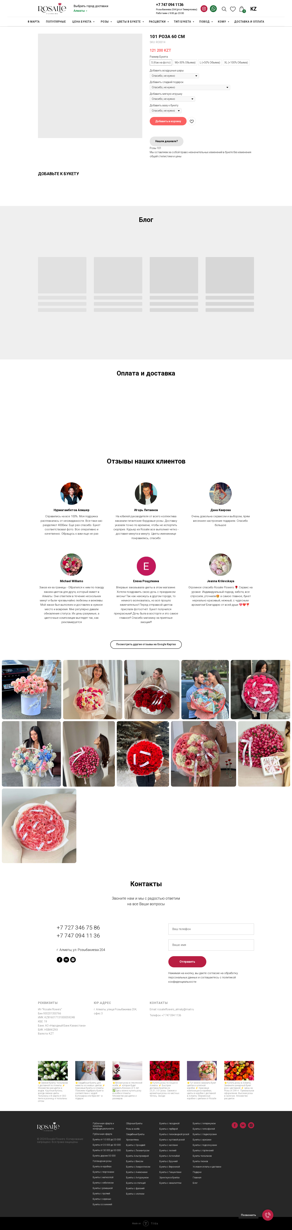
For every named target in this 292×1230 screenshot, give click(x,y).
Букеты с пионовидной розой (174, 1134)
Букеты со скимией (102, 1204)
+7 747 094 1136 (169, 4)
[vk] (66, 960)
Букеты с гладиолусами (205, 1134)
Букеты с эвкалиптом (170, 1183)
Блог (195, 1183)
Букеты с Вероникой (169, 1166)
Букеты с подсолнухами (205, 1145)
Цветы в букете (129, 21)
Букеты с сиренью (102, 1199)
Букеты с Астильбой (169, 1156)
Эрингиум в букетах (169, 1177)
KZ (253, 9)
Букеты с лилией (167, 1150)
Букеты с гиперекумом (204, 1123)
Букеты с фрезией (135, 1188)
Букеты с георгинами (103, 1172)
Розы (105, 21)
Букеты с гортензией (203, 1150)
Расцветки (157, 21)
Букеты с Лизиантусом (137, 1150)
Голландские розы (102, 1161)
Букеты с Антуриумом (137, 1177)
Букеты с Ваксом (134, 1161)
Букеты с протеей (101, 1193)
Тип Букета (183, 21)
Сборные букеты (134, 1123)
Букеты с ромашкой (103, 1188)
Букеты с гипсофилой (204, 1129)
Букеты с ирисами (202, 1139)
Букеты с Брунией (168, 1161)
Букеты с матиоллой (103, 1177)
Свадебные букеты (135, 1134)
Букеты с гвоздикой (169, 1123)
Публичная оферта (102, 1134)
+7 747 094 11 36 (78, 935)
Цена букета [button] (82, 21)
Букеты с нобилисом (103, 1183)
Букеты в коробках (102, 1166)
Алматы (79, 10)
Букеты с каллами (168, 1145)
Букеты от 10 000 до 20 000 (107, 1139)
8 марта (34, 21)
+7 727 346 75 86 (78, 927)
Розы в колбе (132, 1129)
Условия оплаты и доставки (207, 1166)
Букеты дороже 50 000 (104, 1155)
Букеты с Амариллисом (138, 1166)
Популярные (56, 21)
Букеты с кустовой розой (172, 1139)
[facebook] (59, 960)
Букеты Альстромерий (137, 1156)
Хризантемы (132, 1139)
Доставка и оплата (249, 21)
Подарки (197, 1172)
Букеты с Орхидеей (135, 1145)
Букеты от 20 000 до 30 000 (107, 1145)
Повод (204, 21)
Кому (222, 21)
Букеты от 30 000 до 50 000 (107, 1150)
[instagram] (73, 960)
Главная (197, 1177)
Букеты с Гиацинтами (170, 1172)
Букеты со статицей (136, 1183)
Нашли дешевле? (166, 141)
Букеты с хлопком (135, 1194)
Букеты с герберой (168, 1129)
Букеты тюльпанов (202, 1156)
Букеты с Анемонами (136, 1172)
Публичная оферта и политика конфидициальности (103, 1126)
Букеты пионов (200, 1161)
